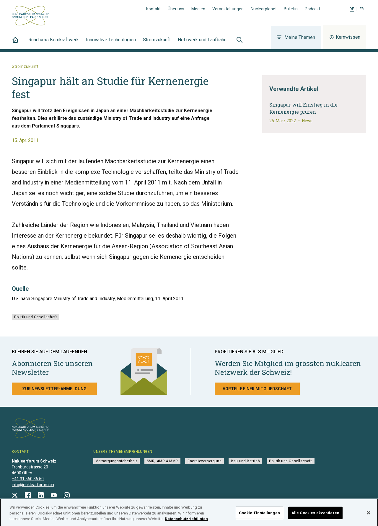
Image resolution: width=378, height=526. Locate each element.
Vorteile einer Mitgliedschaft (257, 388)
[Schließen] (368, 516)
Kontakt (153, 8)
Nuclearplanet (264, 8)
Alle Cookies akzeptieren (315, 516)
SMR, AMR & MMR (162, 461)
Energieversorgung (204, 461)
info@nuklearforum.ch (33, 484)
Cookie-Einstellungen (259, 516)
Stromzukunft (157, 43)
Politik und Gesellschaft (35, 317)
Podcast (312, 8)
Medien (198, 8)
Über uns (176, 8)
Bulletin (291, 8)
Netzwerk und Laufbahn (202, 43)
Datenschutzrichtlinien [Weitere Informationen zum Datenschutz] (186, 522)
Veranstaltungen (228, 8)
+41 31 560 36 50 (28, 478)
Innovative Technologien (111, 43)
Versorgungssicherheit (116, 461)
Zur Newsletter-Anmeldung (54, 388)
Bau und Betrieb (245, 461)
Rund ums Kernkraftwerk (53, 43)
